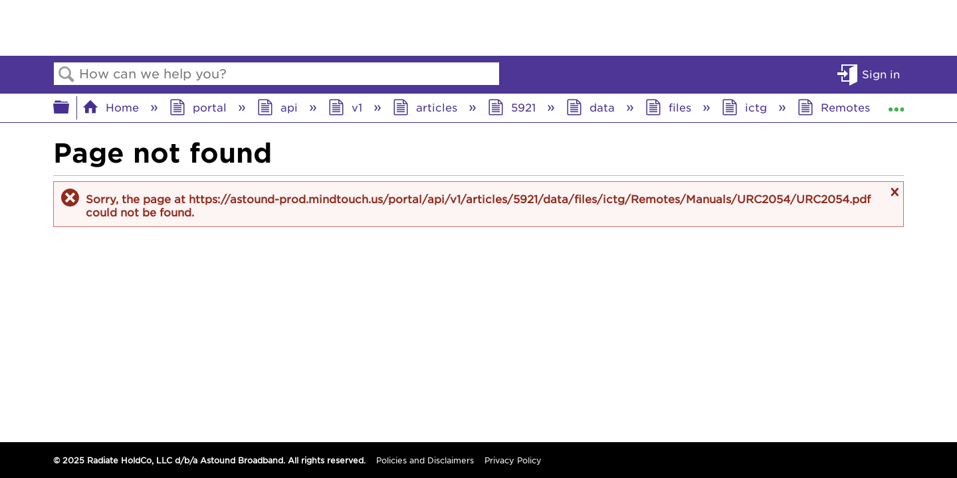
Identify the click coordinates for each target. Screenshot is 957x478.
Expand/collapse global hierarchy (69, 107)
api (279, 107)
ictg (746, 107)
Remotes (835, 107)
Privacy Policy (513, 460)
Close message (893, 192)
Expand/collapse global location (896, 104)
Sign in (881, 73)
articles (427, 107)
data (592, 107)
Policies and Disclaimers (425, 460)
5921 (513, 107)
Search (66, 74)
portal (199, 107)
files (669, 107)
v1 (347, 107)
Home (112, 107)
